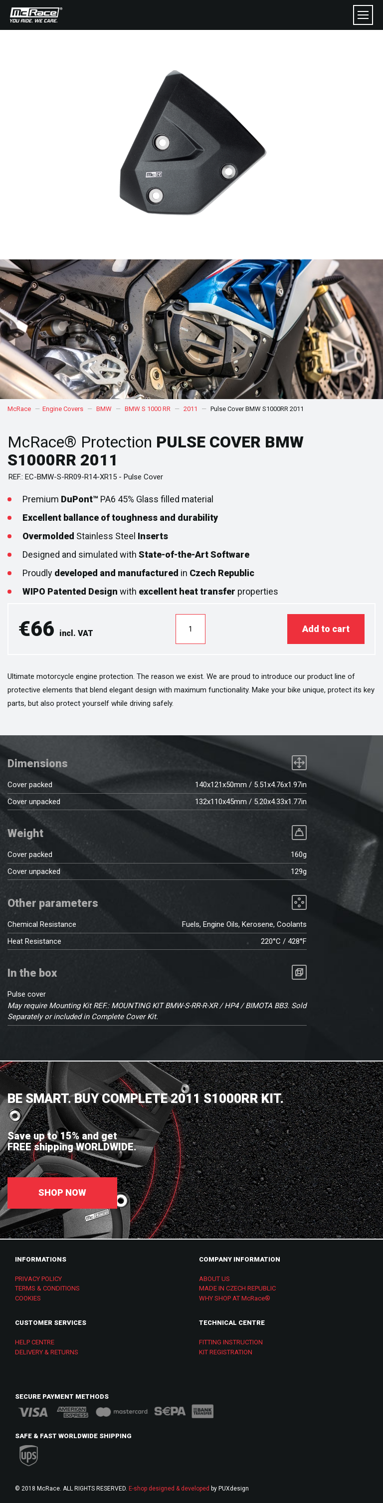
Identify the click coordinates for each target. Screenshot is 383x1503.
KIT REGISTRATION (225, 1352)
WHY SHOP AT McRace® (234, 1298)
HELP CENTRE (34, 1342)
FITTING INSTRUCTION (231, 1342)
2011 (190, 409)
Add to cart (326, 629)
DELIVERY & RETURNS (46, 1352)
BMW (104, 409)
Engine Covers (62, 409)
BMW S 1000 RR (148, 409)
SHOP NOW (62, 1192)
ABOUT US (214, 1279)
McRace (19, 409)
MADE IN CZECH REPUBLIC (237, 1288)
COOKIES (28, 1298)
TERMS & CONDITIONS (47, 1288)
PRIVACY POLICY (38, 1279)
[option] (191, 329)
